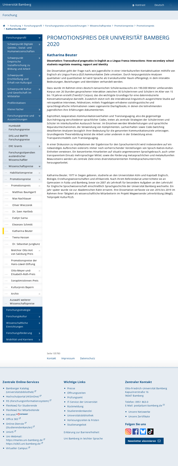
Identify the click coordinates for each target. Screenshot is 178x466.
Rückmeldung (75, 406)
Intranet (11, 414)
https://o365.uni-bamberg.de (23, 443)
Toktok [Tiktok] (150, 432)
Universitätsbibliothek (80, 415)
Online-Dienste (15, 423)
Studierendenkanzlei (79, 411)
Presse (71, 388)
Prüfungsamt (75, 397)
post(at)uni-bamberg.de (148, 405)
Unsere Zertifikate (139, 416)
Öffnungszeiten (76, 392)
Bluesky (143, 432)
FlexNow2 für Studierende (21, 405)
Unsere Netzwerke (139, 411)
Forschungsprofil (33, 25)
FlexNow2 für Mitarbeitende (22, 410)
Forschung (10, 15)
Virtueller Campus (16, 448)
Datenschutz (87, 358)
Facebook (135, 432)
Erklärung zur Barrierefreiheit (81, 432)
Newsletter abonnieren (142, 441)
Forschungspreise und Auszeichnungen (66, 25)
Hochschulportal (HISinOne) (22, 396)
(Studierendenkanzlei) (19, 427)
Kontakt (51, 358)
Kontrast (140, 5)
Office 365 (12, 419)
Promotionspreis (145, 25)
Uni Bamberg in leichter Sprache (83, 438)
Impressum (68, 358)
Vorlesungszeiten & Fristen (83, 420)
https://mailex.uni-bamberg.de (24, 440)
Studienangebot (76, 424)
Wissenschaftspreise (100, 25)
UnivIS (10, 432)
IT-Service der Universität (82, 402)
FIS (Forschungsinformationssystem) (27, 401)
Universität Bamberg (17, 4)
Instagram (128, 432)
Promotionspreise (123, 25)
